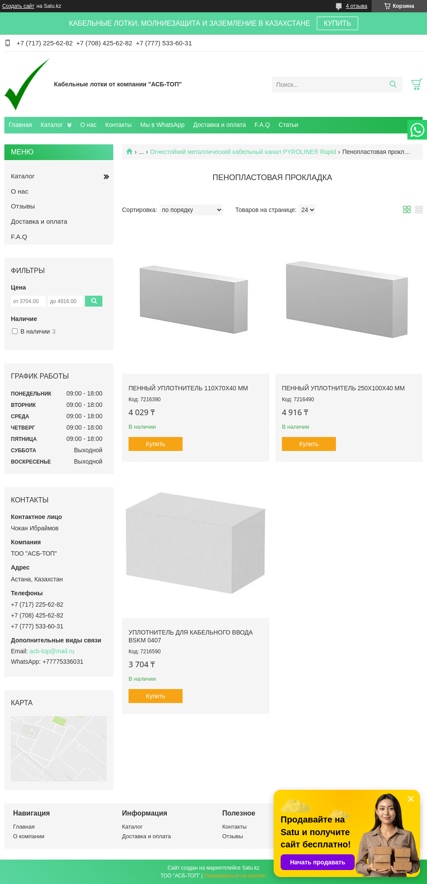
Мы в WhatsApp (162, 124)
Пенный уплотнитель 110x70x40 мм (188, 388)
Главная (20, 124)
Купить (155, 443)
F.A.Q (262, 124)
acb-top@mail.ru (52, 651)
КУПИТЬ (337, 23)
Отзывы (23, 206)
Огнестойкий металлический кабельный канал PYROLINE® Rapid (243, 151)
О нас (88, 124)
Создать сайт (18, 6)
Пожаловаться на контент (235, 876)
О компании (28, 836)
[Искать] (393, 84)
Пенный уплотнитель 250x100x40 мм (343, 388)
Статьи (288, 124)
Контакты (118, 124)
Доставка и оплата (219, 124)
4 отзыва (356, 6)
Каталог (52, 124)
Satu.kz (250, 868)
